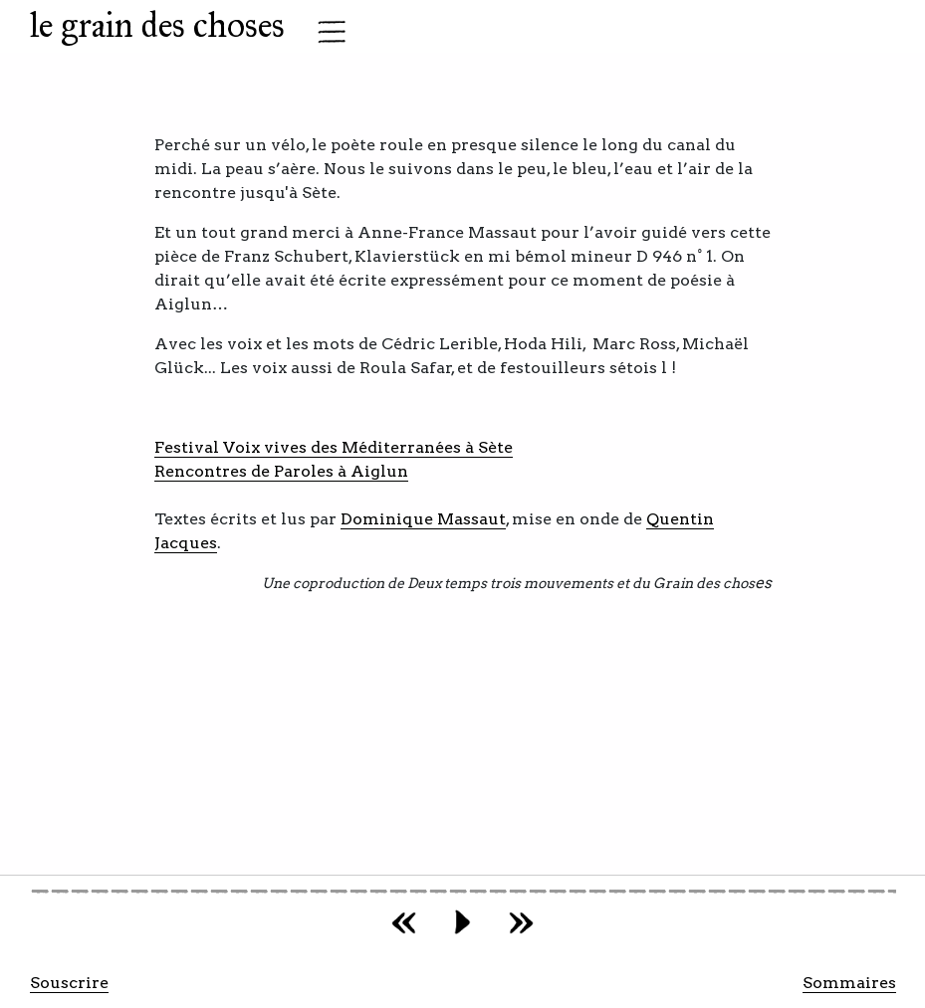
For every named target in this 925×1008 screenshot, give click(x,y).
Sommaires (849, 982)
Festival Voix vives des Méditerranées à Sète (333, 447)
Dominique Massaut (423, 518)
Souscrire (69, 982)
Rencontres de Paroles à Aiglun (281, 471)
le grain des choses (157, 25)
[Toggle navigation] (326, 32)
